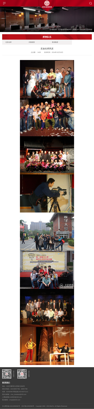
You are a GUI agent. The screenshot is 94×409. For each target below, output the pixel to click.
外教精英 (31, 42)
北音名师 (82, 29)
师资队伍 (75, 29)
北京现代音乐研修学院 (64, 29)
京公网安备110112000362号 (11, 406)
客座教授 (53, 42)
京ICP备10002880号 (27, 406)
